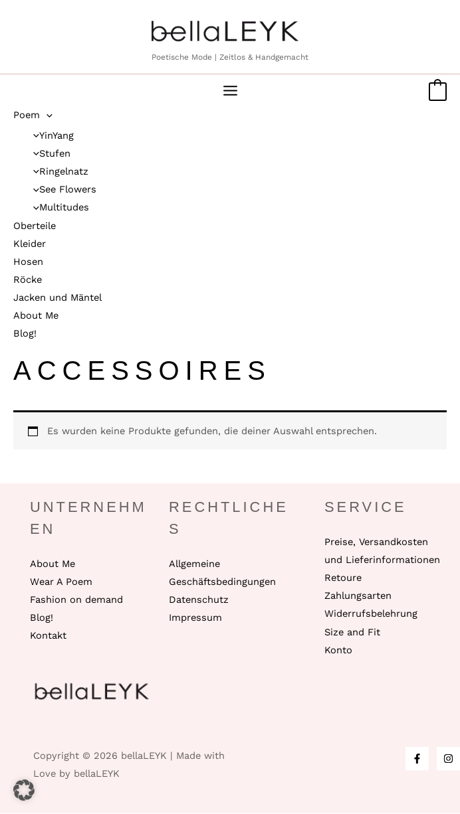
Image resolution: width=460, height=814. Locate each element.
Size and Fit (352, 633)
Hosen (28, 262)
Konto (338, 651)
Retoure (343, 578)
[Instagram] (448, 759)
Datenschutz (199, 600)
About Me (35, 316)
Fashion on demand (76, 600)
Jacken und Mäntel (57, 298)
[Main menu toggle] (230, 92)
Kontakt (48, 636)
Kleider (29, 244)
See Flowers (61, 190)
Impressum (195, 618)
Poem (33, 116)
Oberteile (34, 226)
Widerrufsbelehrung (370, 615)
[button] (24, 790)
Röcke (27, 280)
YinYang (50, 136)
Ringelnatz (57, 172)
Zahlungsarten (358, 596)
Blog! (25, 334)
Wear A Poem (61, 582)
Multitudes (58, 208)
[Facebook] (417, 759)
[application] (46, 116)
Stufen (48, 154)
